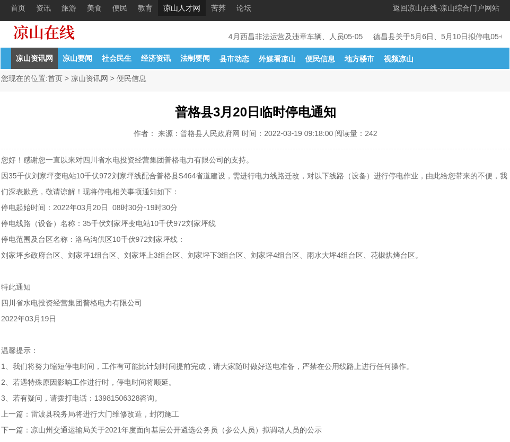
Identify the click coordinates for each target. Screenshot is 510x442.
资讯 (43, 8)
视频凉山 (399, 59)
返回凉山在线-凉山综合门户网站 (446, 8)
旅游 (68, 8)
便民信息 (320, 59)
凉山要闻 (77, 58)
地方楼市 (359, 59)
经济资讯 (156, 58)
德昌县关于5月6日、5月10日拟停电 (432, 36)
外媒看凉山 (277, 59)
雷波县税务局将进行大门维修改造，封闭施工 (105, 414)
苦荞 (218, 8)
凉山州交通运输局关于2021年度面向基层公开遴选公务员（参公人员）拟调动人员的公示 (176, 430)
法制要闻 (195, 58)
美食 (94, 8)
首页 (18, 8)
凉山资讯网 (34, 58)
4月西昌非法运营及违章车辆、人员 (287, 36)
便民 (119, 8)
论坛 (243, 8)
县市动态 (234, 59)
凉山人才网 (181, 8)
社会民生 (116, 58)
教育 (145, 8)
